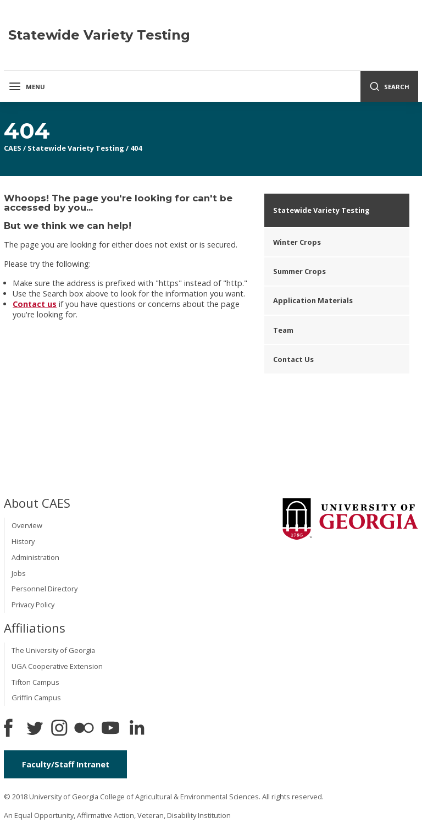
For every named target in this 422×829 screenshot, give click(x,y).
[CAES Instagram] (59, 729)
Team (283, 330)
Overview (27, 525)
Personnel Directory (44, 589)
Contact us (35, 304)
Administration (35, 557)
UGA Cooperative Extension (57, 666)
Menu (26, 86)
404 (136, 148)
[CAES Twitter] (34, 729)
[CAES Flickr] (84, 729)
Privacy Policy (33, 605)
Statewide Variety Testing (75, 148)
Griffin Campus (36, 697)
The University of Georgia (53, 650)
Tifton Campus (35, 682)
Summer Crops (299, 271)
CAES (12, 148)
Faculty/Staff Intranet (65, 764)
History (23, 541)
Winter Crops (297, 242)
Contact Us (293, 359)
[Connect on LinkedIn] (137, 729)
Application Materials (313, 300)
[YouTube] (110, 729)
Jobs (19, 573)
